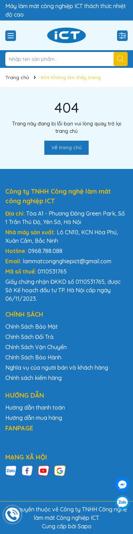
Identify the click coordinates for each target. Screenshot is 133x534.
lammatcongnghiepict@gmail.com (67, 261)
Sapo (85, 526)
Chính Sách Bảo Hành (33, 357)
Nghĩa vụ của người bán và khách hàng (56, 367)
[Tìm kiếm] (120, 59)
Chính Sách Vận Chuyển (36, 347)
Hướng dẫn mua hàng (33, 417)
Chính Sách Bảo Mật (31, 326)
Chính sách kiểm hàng (33, 377)
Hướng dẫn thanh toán (35, 407)
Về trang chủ (66, 147)
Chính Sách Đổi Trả (29, 336)
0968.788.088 (45, 250)
